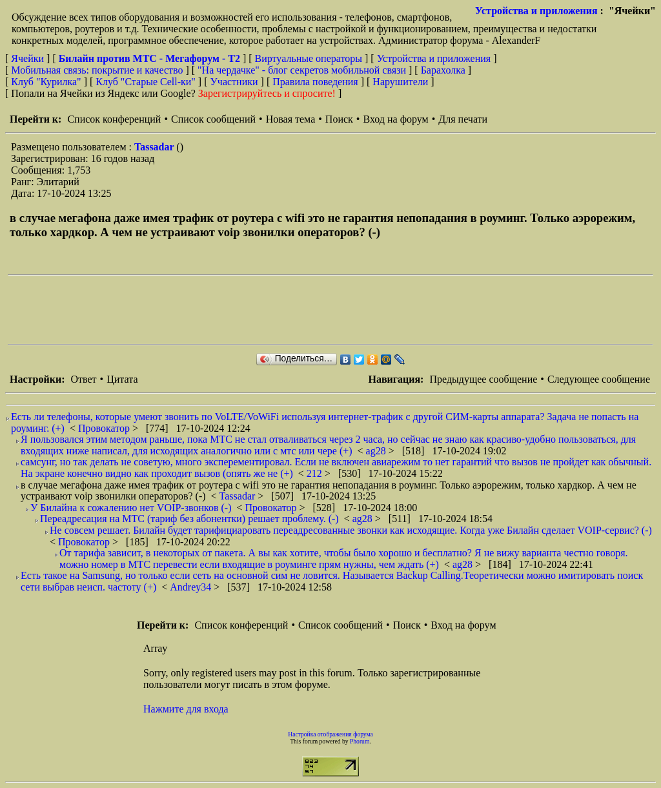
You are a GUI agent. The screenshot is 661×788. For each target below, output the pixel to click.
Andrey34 (192, 586)
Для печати (462, 119)
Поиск (339, 119)
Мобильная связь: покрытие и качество (97, 70)
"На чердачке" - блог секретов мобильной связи (302, 70)
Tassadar (155, 146)
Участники (234, 81)
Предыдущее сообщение (483, 379)
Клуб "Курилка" (46, 81)
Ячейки (28, 58)
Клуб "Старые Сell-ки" (146, 81)
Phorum (359, 741)
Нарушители (400, 81)
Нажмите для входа (186, 708)
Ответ (83, 379)
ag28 (377, 450)
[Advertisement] (243, 310)
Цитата (122, 379)
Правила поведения (315, 81)
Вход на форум (395, 119)
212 (316, 473)
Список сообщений (213, 119)
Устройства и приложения (536, 10)
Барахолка (443, 70)
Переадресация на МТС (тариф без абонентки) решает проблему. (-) (189, 518)
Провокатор (105, 428)
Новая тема (291, 119)
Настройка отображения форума (330, 734)
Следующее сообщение (598, 379)
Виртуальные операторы (308, 58)
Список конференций (114, 119)
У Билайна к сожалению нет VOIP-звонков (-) (130, 507)
